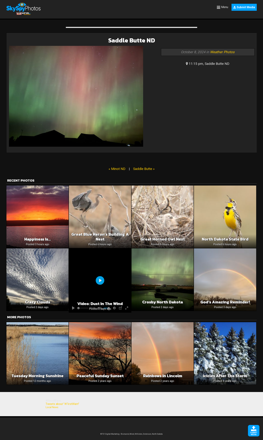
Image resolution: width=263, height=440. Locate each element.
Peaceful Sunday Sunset (100, 375)
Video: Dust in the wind (100, 303)
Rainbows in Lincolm (162, 375)
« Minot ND (117, 169)
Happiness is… (37, 239)
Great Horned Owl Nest (162, 239)
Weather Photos (222, 52)
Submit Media (244, 7)
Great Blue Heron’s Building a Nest (100, 237)
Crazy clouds (37, 302)
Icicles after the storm (225, 375)
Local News (52, 407)
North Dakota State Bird (225, 239)
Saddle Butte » (144, 169)
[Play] (100, 280)
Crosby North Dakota (162, 302)
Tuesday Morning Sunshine (37, 375)
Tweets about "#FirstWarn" (62, 404)
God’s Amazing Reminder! (225, 302)
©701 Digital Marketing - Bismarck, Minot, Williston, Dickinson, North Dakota (131, 434)
